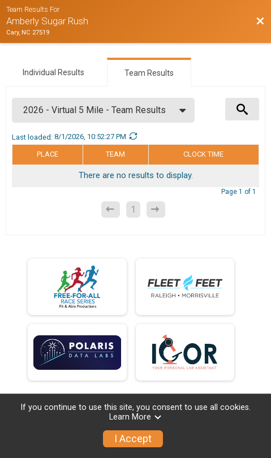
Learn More (135, 417)
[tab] (53, 71)
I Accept (133, 438)
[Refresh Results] (133, 137)
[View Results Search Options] (242, 109)
